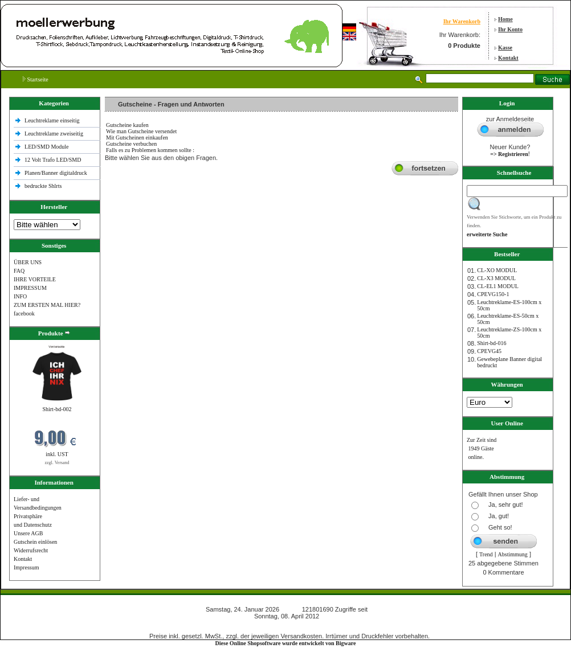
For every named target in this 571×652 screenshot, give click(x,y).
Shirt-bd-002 (56, 409)
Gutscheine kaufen (127, 125)
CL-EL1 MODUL (498, 286)
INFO (20, 296)
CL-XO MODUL (497, 270)
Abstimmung (513, 554)
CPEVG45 (489, 351)
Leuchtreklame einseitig (53, 120)
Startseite (35, 79)
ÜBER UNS (28, 262)
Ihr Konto (510, 29)
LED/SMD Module (47, 146)
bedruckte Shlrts (43, 186)
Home (505, 19)
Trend (486, 554)
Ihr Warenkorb (461, 21)
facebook (24, 313)
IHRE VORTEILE (35, 279)
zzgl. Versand (57, 462)
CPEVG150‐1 (493, 294)
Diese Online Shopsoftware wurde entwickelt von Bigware (285, 643)
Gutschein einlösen (35, 542)
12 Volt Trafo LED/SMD (53, 160)
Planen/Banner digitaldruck (56, 173)
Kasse (505, 47)
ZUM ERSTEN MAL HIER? (47, 305)
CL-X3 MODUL (496, 278)
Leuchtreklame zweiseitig (55, 133)
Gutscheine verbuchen (131, 144)
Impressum (26, 567)
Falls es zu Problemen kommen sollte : (150, 150)
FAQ (19, 271)
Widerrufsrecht (31, 550)
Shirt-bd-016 (491, 343)
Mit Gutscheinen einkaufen (137, 137)
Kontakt (508, 58)
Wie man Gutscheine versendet (141, 131)
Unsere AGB (28, 533)
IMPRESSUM (30, 288)
